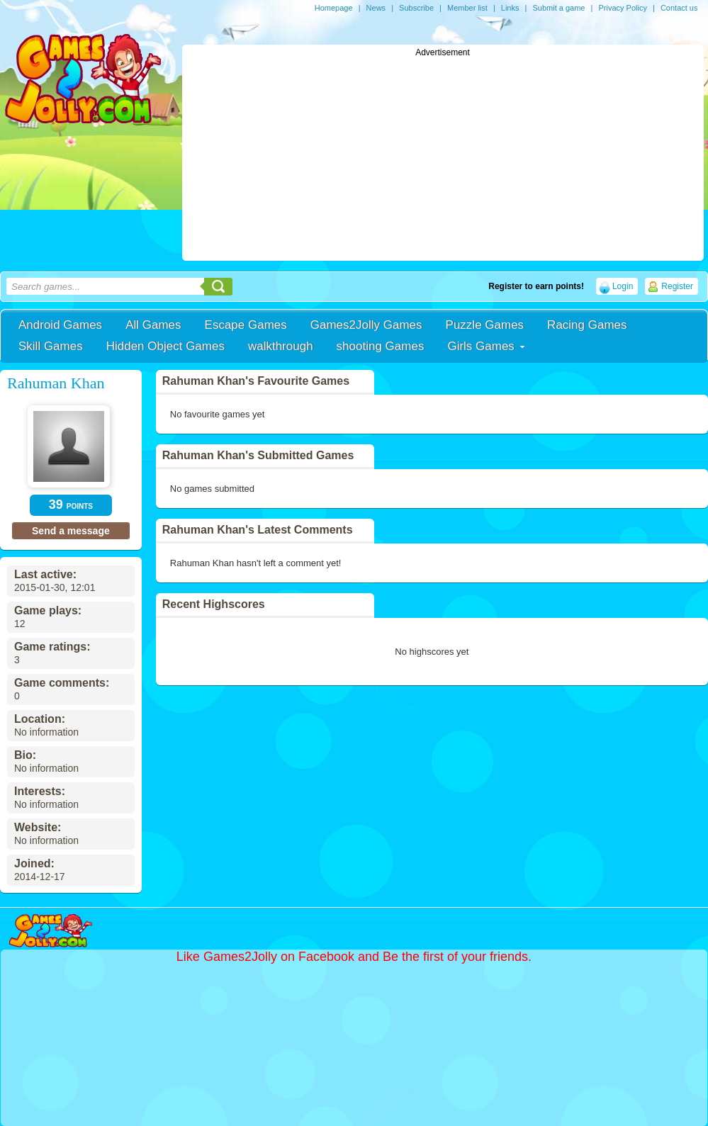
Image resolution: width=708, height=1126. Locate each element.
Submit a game (558, 8)
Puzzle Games (485, 325)
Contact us (679, 8)
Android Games (60, 325)
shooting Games (381, 346)
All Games (153, 325)
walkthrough (280, 346)
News (376, 8)
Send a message (71, 530)
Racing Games (586, 325)
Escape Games (246, 325)
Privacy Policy (622, 8)
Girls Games (480, 346)
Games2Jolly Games (366, 325)
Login (622, 286)
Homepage (334, 8)
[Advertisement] (443, 156)
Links (510, 8)
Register (677, 286)
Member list (467, 8)
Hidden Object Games (165, 346)
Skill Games (50, 346)
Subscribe (416, 8)
